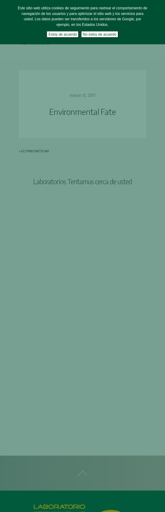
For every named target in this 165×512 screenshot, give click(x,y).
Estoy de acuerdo (62, 34)
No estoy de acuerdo (100, 34)
